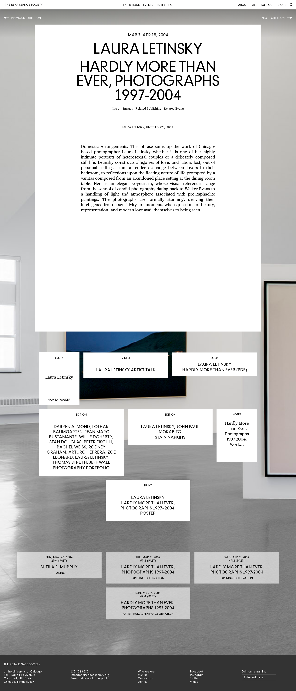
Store (282, 5)
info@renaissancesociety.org (90, 675)
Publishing (165, 5)
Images (128, 108)
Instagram (197, 675)
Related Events (174, 108)
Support (267, 5)
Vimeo (194, 681)
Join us (142, 681)
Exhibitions (131, 5)
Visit (254, 5)
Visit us (142, 675)
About (243, 5)
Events (148, 5)
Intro (116, 108)
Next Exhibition (273, 18)
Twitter (194, 678)
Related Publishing (148, 108)
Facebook (197, 671)
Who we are (146, 671)
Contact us (145, 678)
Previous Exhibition (26, 18)
